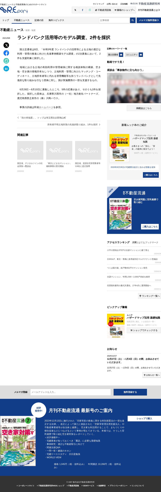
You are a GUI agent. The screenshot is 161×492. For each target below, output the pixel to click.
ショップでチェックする (143, 330)
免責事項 (101, 486)
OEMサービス (88, 486)
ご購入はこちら (151, 175)
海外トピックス (56, 20)
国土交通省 (113, 55)
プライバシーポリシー (117, 486)
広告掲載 (124, 4)
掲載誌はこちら (144, 108)
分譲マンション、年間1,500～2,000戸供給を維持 (134, 278)
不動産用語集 (103, 10)
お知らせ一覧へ (152, 375)
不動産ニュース (21, 20)
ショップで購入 (144, 418)
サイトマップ (98, 4)
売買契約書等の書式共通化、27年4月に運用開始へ (134, 287)
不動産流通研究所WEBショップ (50, 486)
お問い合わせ (112, 4)
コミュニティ (132, 55)
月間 (134, 242)
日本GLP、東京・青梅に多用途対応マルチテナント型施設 (134, 260)
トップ (5, 20)
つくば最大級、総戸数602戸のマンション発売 (134, 269)
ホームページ (46, 107)
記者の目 (39, 20)
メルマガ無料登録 (149, 20)
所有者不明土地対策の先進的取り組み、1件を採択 (73, 124)
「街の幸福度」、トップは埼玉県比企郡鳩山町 (41, 118)
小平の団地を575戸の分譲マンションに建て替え (134, 251)
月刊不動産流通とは (149, 10)
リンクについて (137, 486)
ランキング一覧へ (149, 296)
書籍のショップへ (124, 10)
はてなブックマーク (148, 242)
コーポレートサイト (25, 486)
